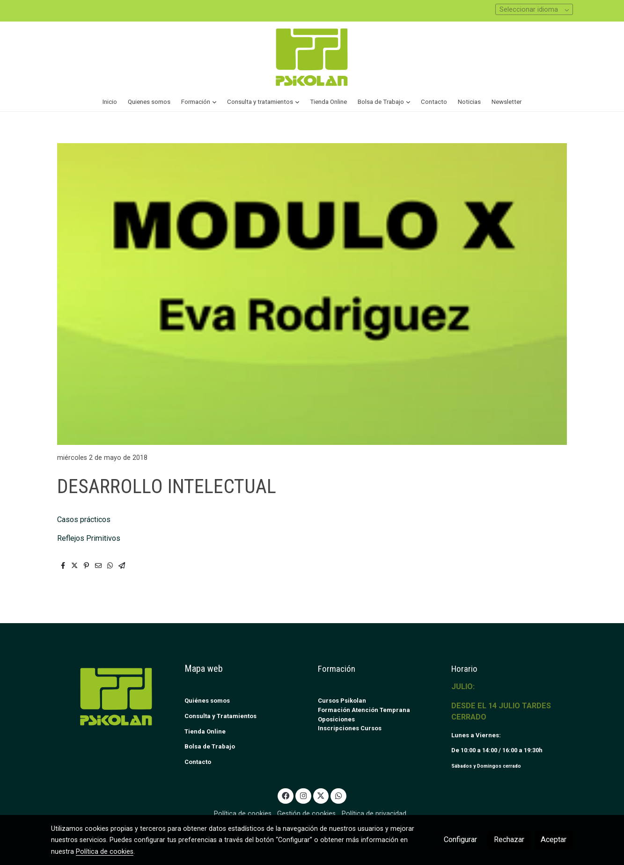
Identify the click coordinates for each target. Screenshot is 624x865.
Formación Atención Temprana (364, 709)
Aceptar (553, 839)
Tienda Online (205, 731)
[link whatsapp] (338, 795)
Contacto (197, 761)
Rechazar (509, 839)
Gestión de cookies (306, 813)
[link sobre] (112, 696)
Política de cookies (243, 813)
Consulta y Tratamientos (220, 716)
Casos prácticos (84, 519)
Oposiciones (336, 719)
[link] (312, 57)
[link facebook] (286, 795)
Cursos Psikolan (342, 700)
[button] (198, 102)
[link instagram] (303, 795)
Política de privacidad (374, 813)
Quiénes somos (207, 700)
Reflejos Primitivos (88, 538)
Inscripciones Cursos (350, 728)
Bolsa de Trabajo (209, 746)
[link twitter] (321, 795)
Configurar (460, 839)
